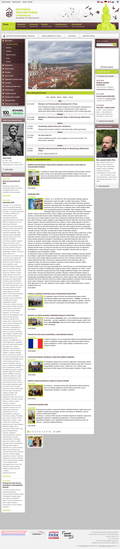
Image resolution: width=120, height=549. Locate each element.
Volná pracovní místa (11, 104)
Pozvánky (8, 83)
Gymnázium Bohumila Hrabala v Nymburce (20, 36)
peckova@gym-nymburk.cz (105, 89)
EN (99, 2)
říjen (47, 97)
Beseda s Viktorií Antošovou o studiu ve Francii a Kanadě (48, 381)
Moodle (30, 1)
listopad (53, 97)
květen (65, 97)
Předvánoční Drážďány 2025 (38, 404)
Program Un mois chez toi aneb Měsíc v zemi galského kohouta (50, 334)
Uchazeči (33, 25)
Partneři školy (9, 90)
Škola (8, 25)
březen (59, 97)
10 (49, 431)
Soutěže (8, 51)
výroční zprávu (111, 98)
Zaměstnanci (61, 25)
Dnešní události (108, 67)
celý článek (7, 195)
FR (110, 2)
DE (106, 2)
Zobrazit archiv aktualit (106, 76)
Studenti (21, 25)
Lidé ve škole (9, 75)
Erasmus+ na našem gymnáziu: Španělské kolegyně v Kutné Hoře (51, 315)
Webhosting (84, 546)
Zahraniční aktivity (12, 44)
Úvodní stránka (5, 1)
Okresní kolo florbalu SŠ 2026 (11, 182)
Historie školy (9, 68)
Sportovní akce (11, 54)
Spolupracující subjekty (12, 97)
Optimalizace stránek (105, 546)
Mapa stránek (16, 1)
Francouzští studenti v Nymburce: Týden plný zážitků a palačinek (51, 357)
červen (70, 97)
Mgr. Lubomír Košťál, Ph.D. (106, 160)
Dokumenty (8, 65)
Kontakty (8, 72)
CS (103, 2)
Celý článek (32, 188)
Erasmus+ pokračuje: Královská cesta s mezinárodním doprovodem (52, 293)
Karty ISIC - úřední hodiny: (105, 107)
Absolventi (78, 25)
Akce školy (72, 36)
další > (59, 431)
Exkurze (8, 47)
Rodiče (46, 25)
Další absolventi (104, 186)
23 (54, 431)
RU (114, 2)
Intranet (24, 1)
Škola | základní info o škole (51, 36)
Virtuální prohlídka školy (13, 86)
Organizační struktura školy (14, 79)
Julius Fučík (7, 158)
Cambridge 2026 (33, 194)
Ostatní (8, 61)
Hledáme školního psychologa (102, 84)
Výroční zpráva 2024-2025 (105, 96)
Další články (9, 169)
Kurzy (8, 58)
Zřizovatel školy (10, 100)
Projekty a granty (10, 93)
